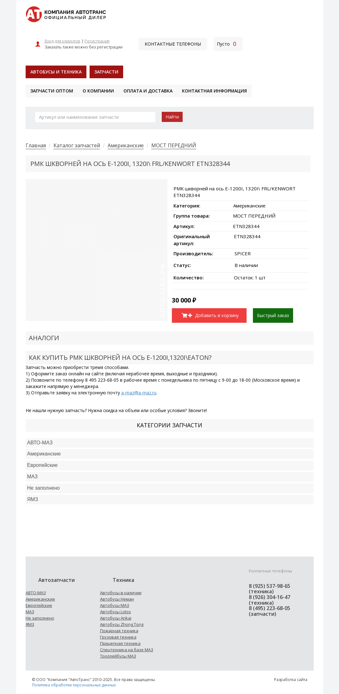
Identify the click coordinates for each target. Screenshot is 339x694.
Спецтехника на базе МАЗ (126, 650)
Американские (126, 145)
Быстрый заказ (273, 315)
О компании (98, 91)
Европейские (42, 465)
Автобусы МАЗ (114, 605)
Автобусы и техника (56, 72)
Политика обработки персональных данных (74, 685)
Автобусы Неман (117, 599)
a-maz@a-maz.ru (138, 393)
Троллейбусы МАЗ (118, 656)
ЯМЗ (30, 624)
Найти (172, 117)
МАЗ (30, 611)
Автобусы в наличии (120, 592)
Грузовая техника (118, 637)
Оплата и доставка (148, 91)
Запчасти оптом (51, 91)
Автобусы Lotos (115, 611)
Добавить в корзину (213, 315)
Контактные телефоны (173, 44)
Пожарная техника (119, 631)
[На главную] (66, 14)
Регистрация (97, 41)
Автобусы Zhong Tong (121, 624)
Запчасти (106, 72)
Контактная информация (214, 91)
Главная (36, 145)
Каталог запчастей (76, 145)
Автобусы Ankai (115, 618)
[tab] (170, 443)
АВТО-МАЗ (40, 442)
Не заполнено (43, 488)
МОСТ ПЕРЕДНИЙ (173, 145)
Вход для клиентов (62, 41)
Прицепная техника (120, 643)
